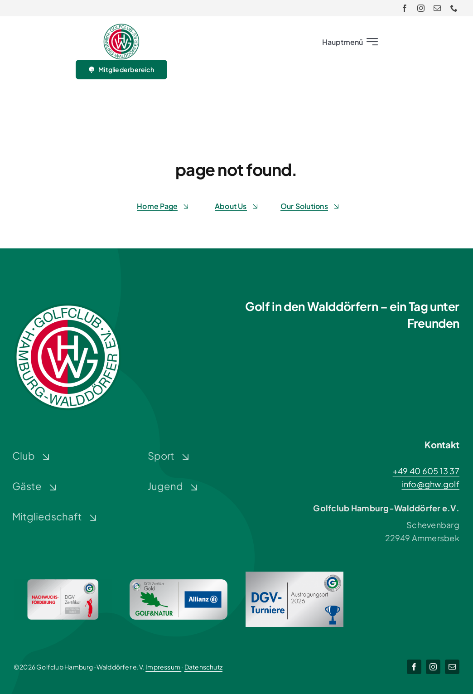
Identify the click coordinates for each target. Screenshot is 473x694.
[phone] (454, 8)
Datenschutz (203, 667)
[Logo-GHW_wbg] (121, 27)
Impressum (163, 667)
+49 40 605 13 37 (426, 471)
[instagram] (421, 8)
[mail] (437, 8)
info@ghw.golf (431, 484)
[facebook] (404, 8)
